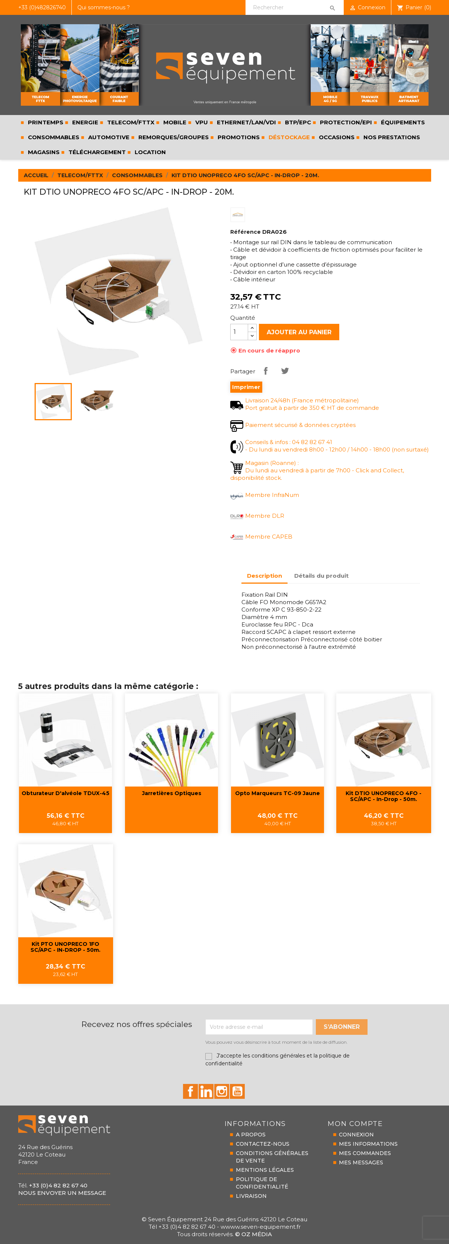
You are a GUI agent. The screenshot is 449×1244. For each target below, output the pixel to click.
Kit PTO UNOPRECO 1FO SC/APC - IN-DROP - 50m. (65, 947)
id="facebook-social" (190, 1091)
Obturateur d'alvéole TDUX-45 (65, 794)
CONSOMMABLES (52, 137)
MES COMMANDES (365, 1153)
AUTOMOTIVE (108, 137)
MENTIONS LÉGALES (265, 1170)
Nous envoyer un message (62, 1192)
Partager (265, 370)
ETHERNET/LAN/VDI (245, 122)
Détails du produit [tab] (321, 575)
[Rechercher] (294, 7)
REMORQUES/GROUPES (173, 137)
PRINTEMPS (44, 122)
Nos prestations (391, 137)
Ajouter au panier (299, 332)
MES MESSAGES (361, 1162)
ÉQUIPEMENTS (402, 122)
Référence (245, 232)
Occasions (336, 137)
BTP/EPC (297, 122)
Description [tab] (264, 575)
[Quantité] (239, 332)
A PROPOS (251, 1134)
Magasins (43, 152)
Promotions (238, 137)
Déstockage (288, 137)
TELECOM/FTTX (130, 122)
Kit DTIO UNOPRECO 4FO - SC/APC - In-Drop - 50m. (383, 796)
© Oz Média (253, 1234)
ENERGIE (84, 122)
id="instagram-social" (221, 1091)
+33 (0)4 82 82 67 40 (58, 1185)
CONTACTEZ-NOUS (262, 1144)
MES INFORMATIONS (368, 1144)
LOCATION (149, 152)
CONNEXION (356, 1134)
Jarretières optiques (171, 794)
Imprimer (246, 387)
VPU (201, 122)
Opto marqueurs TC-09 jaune (277, 794)
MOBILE (174, 122)
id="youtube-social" (237, 1091)
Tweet (285, 370)
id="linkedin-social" (206, 1091)
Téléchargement (96, 152)
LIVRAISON (251, 1196)
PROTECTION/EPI (345, 122)
